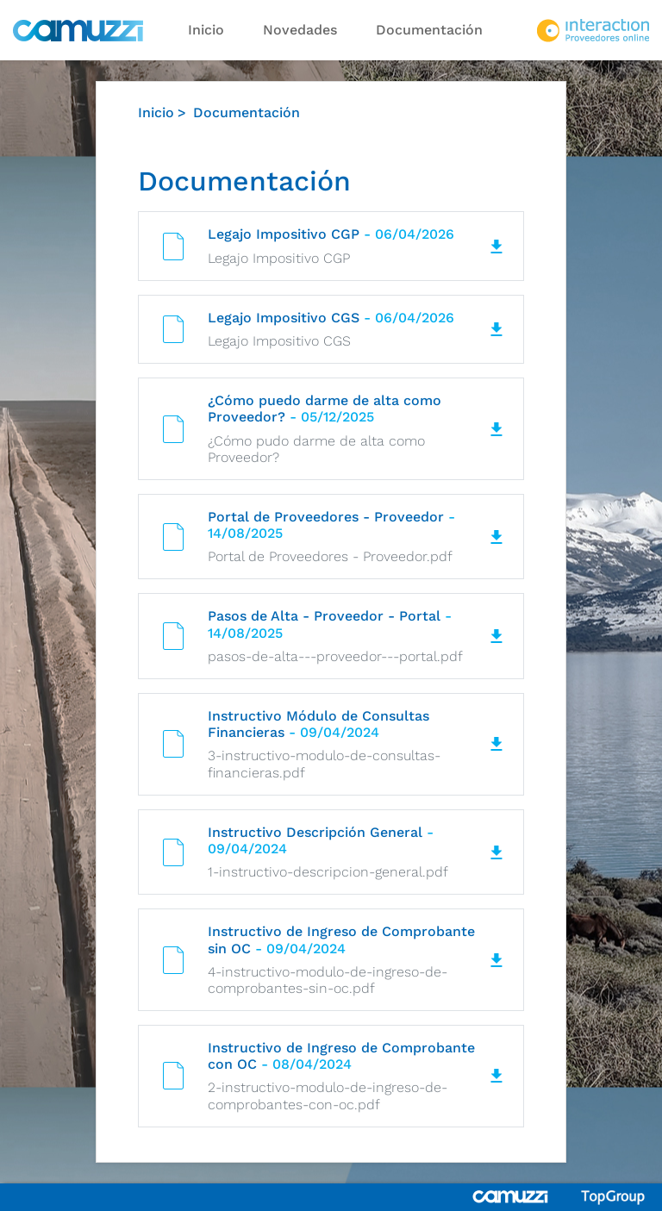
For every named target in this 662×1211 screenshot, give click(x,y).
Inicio (206, 30)
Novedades (300, 30)
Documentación (429, 30)
